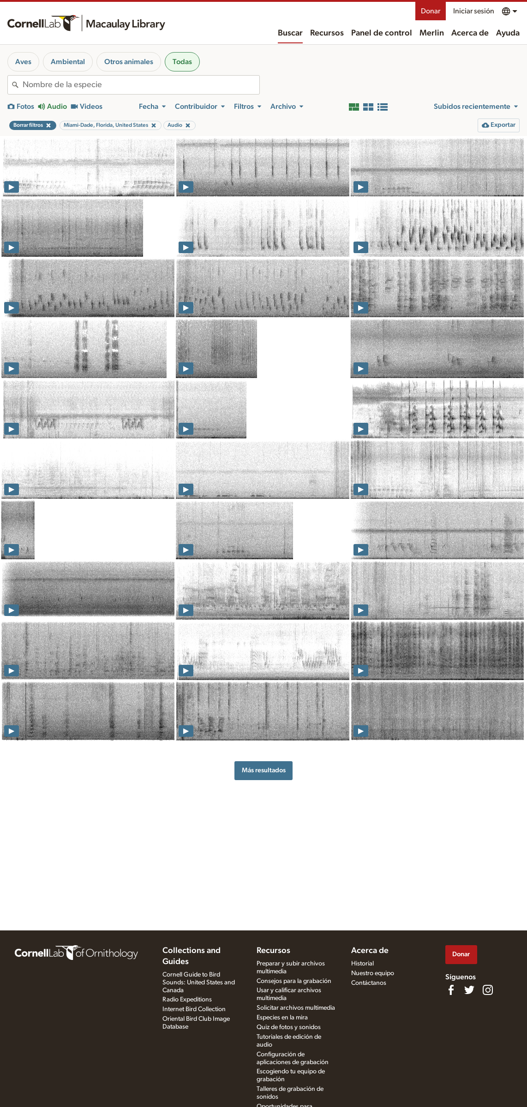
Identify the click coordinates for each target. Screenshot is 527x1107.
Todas (182, 61)
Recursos (327, 33)
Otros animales (128, 61)
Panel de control (381, 33)
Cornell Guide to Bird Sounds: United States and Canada (198, 982)
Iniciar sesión (473, 11)
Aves (23, 61)
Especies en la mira (282, 1017)
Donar (430, 11)
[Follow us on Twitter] (469, 989)
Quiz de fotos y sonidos (289, 1027)
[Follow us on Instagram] (487, 989)
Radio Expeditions (187, 999)
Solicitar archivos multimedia (296, 1008)
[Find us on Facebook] (450, 989)
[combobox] (141, 85)
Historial (362, 963)
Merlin (431, 33)
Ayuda (508, 33)
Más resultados (264, 770)
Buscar (290, 33)
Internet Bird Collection (194, 1009)
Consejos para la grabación (294, 981)
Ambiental (68, 61)
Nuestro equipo (372, 973)
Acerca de (470, 33)
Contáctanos (368, 983)
